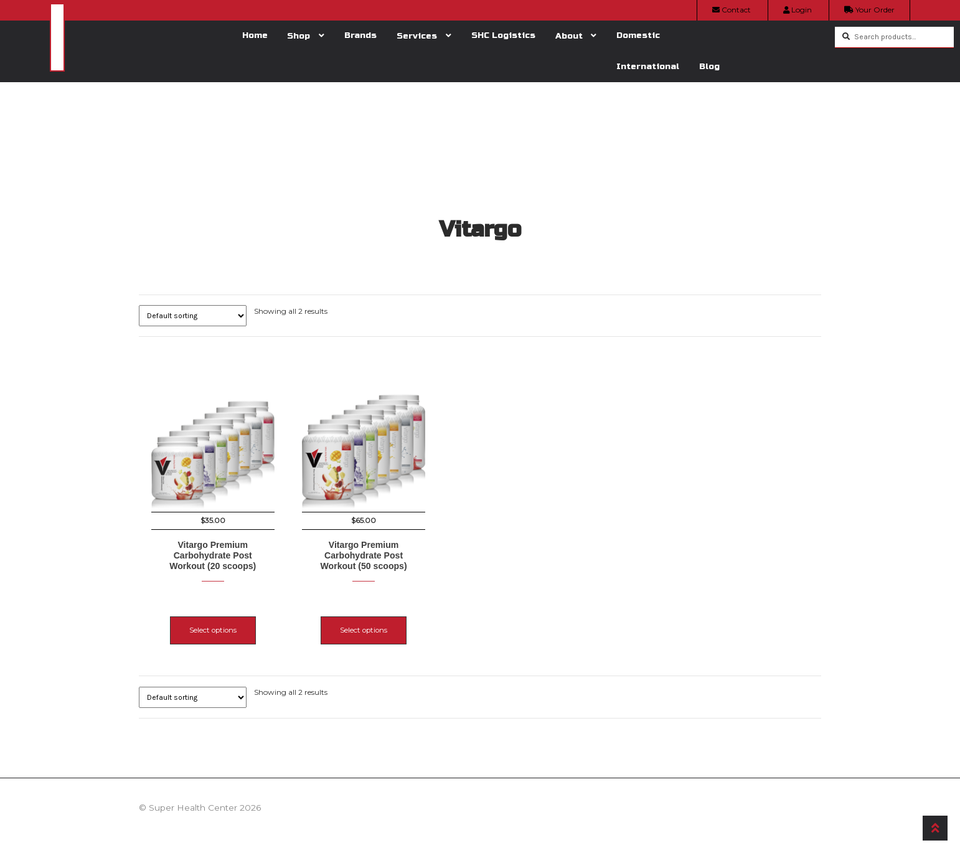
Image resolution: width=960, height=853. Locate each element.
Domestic (638, 35)
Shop (298, 36)
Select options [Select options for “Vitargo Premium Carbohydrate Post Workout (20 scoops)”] (213, 617)
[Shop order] (193, 315)
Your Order (869, 9)
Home (255, 35)
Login (797, 9)
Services (417, 36)
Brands (360, 35)
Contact (731, 9)
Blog (709, 66)
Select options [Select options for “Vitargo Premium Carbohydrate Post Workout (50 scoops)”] (391, 617)
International (647, 66)
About (569, 36)
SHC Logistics (503, 35)
